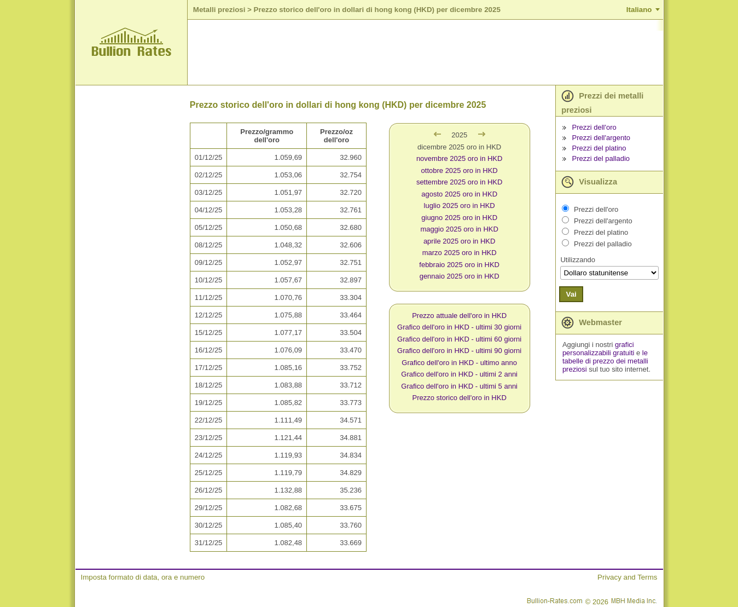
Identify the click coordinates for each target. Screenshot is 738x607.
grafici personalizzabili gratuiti (598, 348)
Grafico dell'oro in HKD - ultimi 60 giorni (459, 339)
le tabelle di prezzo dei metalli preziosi (605, 361)
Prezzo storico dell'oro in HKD (459, 398)
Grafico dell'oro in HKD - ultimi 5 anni (459, 386)
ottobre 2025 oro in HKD (459, 170)
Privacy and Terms (627, 577)
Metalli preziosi (219, 9)
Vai (571, 294)
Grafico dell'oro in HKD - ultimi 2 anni (459, 374)
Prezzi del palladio (601, 158)
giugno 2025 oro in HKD (459, 217)
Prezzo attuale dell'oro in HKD (459, 315)
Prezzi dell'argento (601, 138)
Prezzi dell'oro (594, 127)
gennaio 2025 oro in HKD (459, 276)
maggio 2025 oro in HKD (459, 229)
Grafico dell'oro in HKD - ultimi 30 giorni (459, 327)
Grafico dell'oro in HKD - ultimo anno (459, 363)
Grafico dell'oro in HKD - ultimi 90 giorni (459, 350)
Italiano (639, 9)
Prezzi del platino (599, 148)
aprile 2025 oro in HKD (459, 241)
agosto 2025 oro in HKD (459, 194)
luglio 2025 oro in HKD (459, 205)
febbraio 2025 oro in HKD (459, 265)
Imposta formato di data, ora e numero (143, 577)
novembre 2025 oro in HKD (459, 158)
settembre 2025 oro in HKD (459, 182)
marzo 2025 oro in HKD (459, 252)
